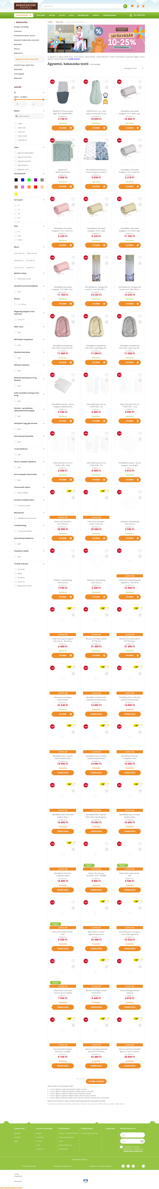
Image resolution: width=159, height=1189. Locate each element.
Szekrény (18, 31)
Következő (111, 1079)
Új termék (21, 569)
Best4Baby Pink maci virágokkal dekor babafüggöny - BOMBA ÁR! (63, 874)
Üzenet (143, 1166)
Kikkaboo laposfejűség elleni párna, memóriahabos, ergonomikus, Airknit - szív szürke (96, 581)
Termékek (17, 1137)
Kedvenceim (40, 1149)
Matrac (17, 49)
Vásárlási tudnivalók (29, 1166)
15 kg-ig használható (25, 531)
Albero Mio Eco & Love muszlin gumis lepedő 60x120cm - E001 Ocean (63, 991)
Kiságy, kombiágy (21, 27)
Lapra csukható (23, 493)
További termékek (96, 1081)
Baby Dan (21, 132)
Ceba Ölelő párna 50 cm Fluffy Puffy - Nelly (62, 464)
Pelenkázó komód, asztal (24, 35)
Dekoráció (18, 69)
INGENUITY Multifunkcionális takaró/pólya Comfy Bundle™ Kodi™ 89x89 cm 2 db (63, 171)
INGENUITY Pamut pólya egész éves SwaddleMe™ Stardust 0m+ (63, 112)
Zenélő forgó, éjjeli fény (24, 65)
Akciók (52, 15)
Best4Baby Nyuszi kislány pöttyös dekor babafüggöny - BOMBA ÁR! (130, 815)
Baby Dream (22, 136)
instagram (133, 1166)
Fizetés (61, 1141)
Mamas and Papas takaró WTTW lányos (129, 640)
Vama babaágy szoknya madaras (129, 991)
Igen (19, 292)
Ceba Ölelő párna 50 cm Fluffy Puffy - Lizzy (129, 405)
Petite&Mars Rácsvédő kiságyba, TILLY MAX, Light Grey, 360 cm (129, 112)
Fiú (19, 232)
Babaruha (18, 78)
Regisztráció (40, 1137)
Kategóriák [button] (22, 15)
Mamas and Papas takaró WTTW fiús (96, 640)
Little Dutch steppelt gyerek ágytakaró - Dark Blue (130, 581)
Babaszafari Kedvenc (25, 586)
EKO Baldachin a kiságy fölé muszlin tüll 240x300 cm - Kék (130, 288)
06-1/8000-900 (139, 15)
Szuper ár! (21, 582)
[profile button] (138, 6)
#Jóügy (96, 15)
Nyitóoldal (17, 1133)
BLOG (71, 15)
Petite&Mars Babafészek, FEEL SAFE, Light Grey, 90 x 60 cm (129, 346)
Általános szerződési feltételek (68, 1133)
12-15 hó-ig (22, 304)
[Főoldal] (50, 22)
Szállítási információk (65, 1145)
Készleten (21, 577)
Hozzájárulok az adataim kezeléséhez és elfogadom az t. (133, 1149)
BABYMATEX (22, 140)
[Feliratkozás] (142, 1141)
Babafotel (18, 53)
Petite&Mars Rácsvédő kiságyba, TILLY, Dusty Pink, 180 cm (63, 229)
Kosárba (63, 128)
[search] (125, 6)
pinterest (128, 1166)
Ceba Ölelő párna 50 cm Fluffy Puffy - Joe (96, 405)
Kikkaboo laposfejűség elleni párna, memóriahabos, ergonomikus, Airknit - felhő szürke (130, 522)
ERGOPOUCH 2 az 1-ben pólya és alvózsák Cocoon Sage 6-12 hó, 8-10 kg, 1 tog (96, 112)
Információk (83, 15)
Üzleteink (41, 15)
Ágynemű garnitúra (24, 161)
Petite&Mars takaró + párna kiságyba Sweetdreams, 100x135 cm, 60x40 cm (63, 405)
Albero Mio (22, 128)
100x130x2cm (32, 253)
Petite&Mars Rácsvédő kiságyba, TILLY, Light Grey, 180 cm (130, 171)
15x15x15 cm (19, 268)
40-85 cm (21, 319)
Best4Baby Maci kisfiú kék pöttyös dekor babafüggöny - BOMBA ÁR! (63, 815)
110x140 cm (30, 260)
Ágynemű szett (23, 169)
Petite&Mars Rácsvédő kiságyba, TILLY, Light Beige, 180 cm (96, 229)
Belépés (38, 1133)
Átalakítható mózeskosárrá (27, 518)
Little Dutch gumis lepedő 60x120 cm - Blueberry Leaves (62, 640)
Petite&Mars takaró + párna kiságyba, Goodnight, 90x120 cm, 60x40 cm (130, 464)
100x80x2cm (18, 260)
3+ (18, 222)
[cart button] (143, 6)
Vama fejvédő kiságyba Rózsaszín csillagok (62, 1050)
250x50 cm (30, 268)
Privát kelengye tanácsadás (89, 1133)
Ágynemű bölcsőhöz (25, 157)
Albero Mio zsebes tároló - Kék (129, 874)
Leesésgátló (19, 74)
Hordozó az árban (24, 505)
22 (104, 1079)
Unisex (20, 240)
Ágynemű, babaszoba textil (27, 59)
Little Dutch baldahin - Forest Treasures (96, 522)
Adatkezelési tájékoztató (66, 1137)
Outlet (62, 15)
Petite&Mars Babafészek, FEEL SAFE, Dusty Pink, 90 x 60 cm (63, 346)
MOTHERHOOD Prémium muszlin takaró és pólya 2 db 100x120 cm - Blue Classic (96, 171)
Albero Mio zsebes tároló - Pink (62, 933)
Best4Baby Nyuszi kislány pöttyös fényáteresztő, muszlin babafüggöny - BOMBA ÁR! (96, 757)
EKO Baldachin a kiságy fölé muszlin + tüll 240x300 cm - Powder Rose (96, 288)
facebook (123, 1166)
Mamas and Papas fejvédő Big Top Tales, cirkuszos (129, 1050)
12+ (19, 209)
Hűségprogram (109, 15)
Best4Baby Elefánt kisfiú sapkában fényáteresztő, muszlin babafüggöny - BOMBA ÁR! (96, 698)
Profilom (39, 1141)
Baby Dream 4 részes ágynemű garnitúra (96, 933)
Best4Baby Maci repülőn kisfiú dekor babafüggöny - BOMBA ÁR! (96, 815)
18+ (19, 214)
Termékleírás (96, 714)
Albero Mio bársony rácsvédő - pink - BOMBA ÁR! (96, 874)
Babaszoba (21, 22)
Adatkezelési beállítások (11, 1188)
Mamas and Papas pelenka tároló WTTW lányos (96, 1050)
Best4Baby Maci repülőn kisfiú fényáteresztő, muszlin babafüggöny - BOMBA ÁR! (63, 757)
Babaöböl (18, 44)
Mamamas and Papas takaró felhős (63, 698)
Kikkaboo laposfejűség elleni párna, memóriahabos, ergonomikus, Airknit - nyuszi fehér (63, 581)
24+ (19, 218)
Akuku (20, 124)
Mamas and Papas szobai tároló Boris (96, 991)
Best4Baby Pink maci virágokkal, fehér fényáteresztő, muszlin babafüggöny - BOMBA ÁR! (130, 757)
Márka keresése (24, 116)
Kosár (38, 1145)
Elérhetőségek (63, 1149)
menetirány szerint (24, 279)
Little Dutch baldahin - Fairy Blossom (63, 522)
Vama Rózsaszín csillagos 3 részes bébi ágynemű (130, 933)
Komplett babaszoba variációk (26, 40)
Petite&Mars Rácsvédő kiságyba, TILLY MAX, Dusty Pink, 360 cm (63, 288)
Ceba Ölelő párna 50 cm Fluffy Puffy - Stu (96, 464)
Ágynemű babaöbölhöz (26, 153)
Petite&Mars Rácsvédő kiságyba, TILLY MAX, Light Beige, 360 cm (129, 229)
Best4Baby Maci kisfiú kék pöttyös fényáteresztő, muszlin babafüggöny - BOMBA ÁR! (129, 698)
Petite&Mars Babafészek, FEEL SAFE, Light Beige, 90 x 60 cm (96, 346)
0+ (18, 205)
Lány (19, 236)
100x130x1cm (19, 253)
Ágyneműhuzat (23, 165)
